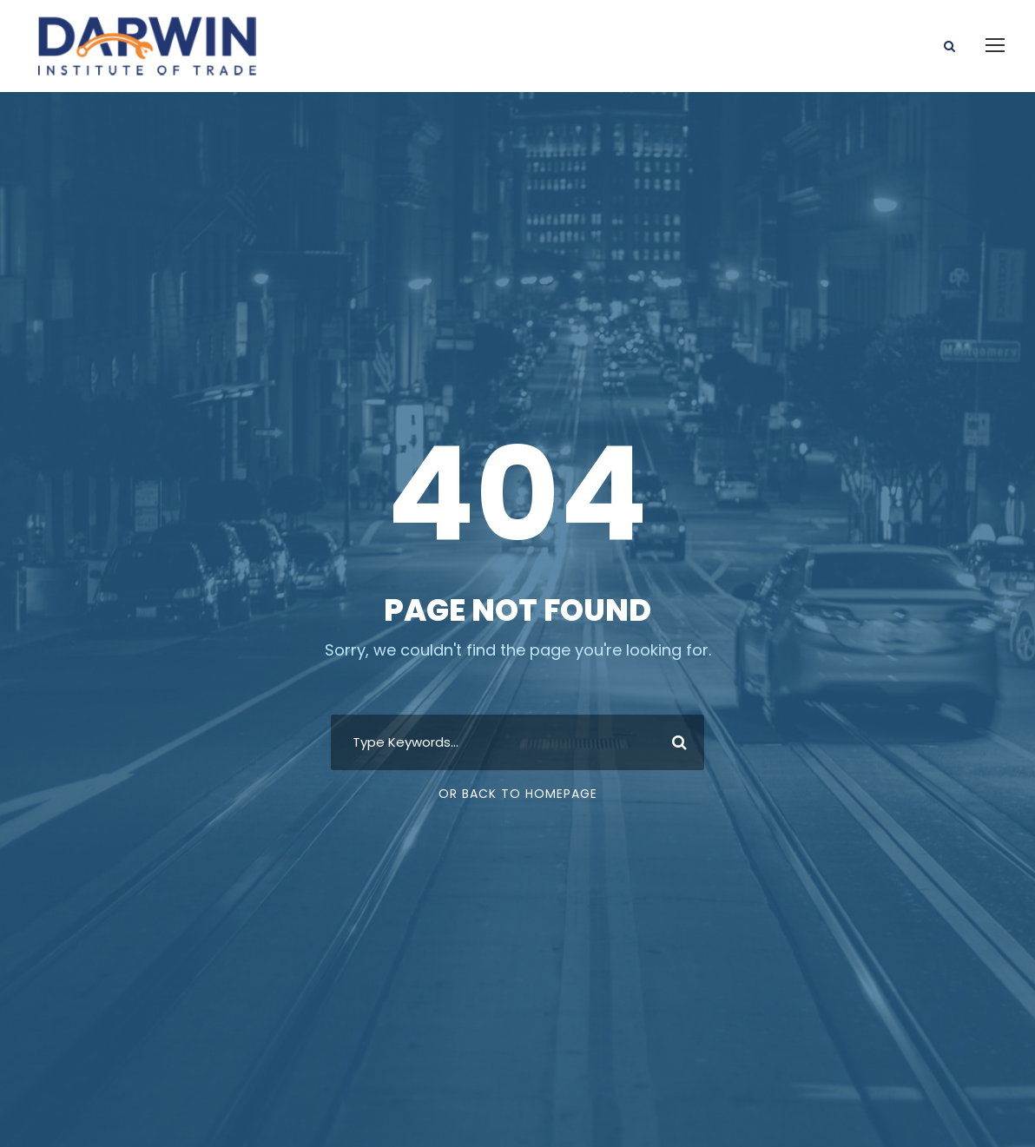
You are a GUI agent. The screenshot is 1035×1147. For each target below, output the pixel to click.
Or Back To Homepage (517, 793)
